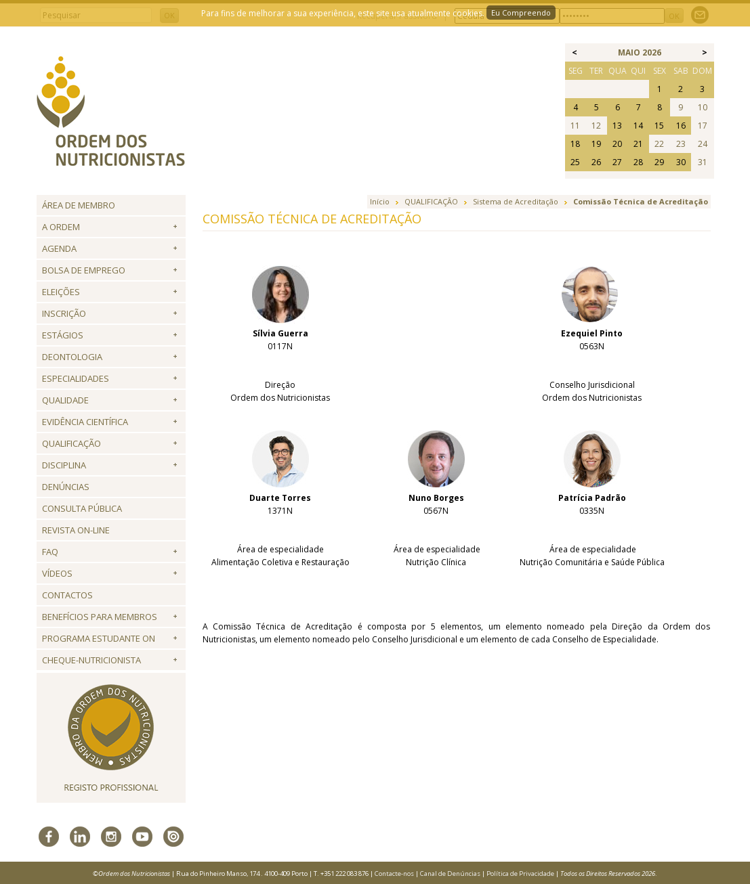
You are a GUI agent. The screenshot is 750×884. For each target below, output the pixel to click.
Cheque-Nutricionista (91, 660)
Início (380, 201)
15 (659, 125)
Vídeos (57, 573)
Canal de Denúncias (450, 873)
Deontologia (72, 357)
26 (596, 162)
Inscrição (64, 313)
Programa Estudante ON (98, 638)
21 (638, 144)
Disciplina (64, 465)
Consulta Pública (82, 508)
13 (617, 125)
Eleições (61, 292)
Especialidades (75, 378)
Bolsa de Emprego (83, 270)
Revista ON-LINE (76, 530)
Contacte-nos (394, 873)
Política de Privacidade (520, 873)
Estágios (62, 335)
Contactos (67, 595)
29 (659, 162)
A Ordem (61, 227)
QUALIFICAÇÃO (71, 443)
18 (575, 144)
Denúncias (65, 487)
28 (638, 162)
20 (617, 144)
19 (596, 144)
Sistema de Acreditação (515, 201)
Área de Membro (78, 205)
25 (575, 162)
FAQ (50, 552)
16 (681, 125)
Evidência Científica (85, 422)
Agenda (59, 248)
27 (617, 162)
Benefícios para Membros (99, 617)
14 (638, 125)
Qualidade (65, 400)
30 (681, 162)
